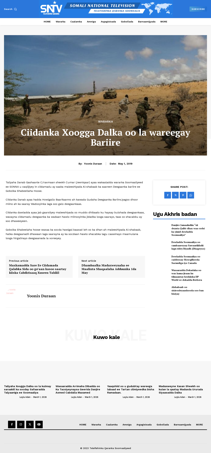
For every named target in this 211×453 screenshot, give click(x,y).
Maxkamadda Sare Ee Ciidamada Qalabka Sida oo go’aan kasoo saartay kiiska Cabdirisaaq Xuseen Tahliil (37, 269)
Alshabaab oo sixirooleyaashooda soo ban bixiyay (187, 290)
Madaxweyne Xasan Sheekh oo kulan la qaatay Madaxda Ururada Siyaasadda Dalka (181, 389)
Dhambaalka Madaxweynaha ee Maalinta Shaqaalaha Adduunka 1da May (109, 269)
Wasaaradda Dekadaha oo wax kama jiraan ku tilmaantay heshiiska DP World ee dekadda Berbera (186, 275)
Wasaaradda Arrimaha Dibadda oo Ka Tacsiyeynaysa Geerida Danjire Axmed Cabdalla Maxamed (78, 389)
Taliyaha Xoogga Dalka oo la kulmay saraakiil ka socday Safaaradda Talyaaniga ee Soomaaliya (27, 389)
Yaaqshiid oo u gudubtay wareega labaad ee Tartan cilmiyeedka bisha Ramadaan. (130, 389)
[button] (11, 9)
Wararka (105, 121)
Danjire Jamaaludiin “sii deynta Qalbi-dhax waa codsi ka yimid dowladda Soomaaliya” (188, 229)
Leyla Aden (24, 397)
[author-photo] (11, 396)
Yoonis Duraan (93, 163)
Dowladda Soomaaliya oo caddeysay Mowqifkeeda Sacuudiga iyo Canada (185, 260)
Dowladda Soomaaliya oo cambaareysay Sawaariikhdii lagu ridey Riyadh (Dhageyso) (188, 245)
